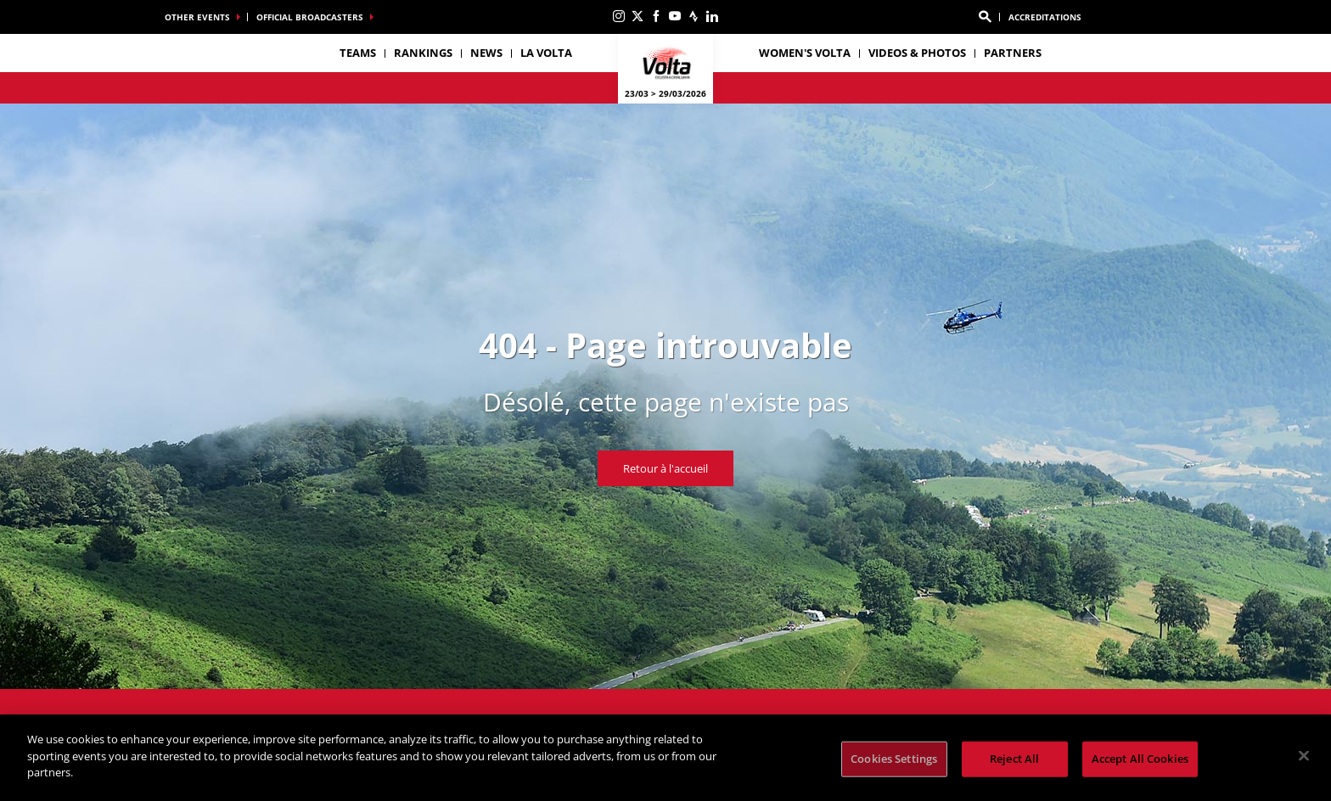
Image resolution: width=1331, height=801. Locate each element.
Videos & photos (917, 52)
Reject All (1014, 758)
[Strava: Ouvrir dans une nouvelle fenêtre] (693, 16)
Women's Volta (805, 52)
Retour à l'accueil (665, 468)
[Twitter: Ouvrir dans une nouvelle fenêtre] (637, 16)
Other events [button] (197, 17)
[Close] (1304, 756)
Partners (1013, 52)
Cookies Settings (894, 758)
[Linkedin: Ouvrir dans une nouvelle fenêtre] (712, 16)
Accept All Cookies (1140, 758)
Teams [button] (358, 52)
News (486, 52)
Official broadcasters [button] (309, 17)
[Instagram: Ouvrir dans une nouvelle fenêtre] (619, 16)
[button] (984, 17)
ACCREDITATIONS (1044, 17)
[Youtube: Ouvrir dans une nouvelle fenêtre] (675, 16)
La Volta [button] (546, 52)
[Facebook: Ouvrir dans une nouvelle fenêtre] (656, 16)
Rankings (423, 52)
